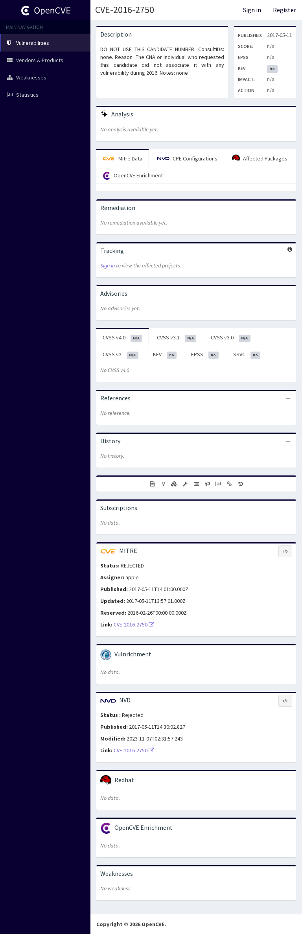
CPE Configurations (187, 158)
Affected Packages (259, 158)
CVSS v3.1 (177, 338)
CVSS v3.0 (230, 338)
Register (284, 10)
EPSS (205, 355)
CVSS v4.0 (122, 338)
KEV (165, 355)
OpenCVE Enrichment (133, 176)
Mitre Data (122, 158)
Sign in (252, 10)
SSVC (247, 355)
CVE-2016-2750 (124, 10)
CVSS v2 (120, 355)
